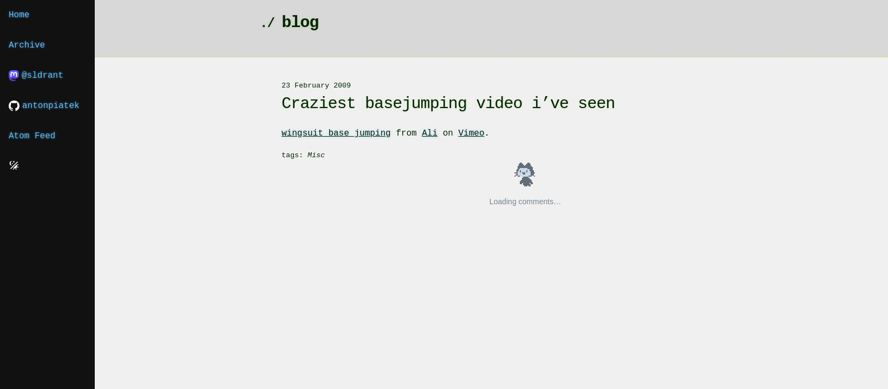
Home (19, 15)
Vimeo (471, 133)
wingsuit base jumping (336, 133)
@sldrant (36, 76)
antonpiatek (44, 106)
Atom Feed (32, 136)
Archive (27, 45)
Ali (430, 133)
